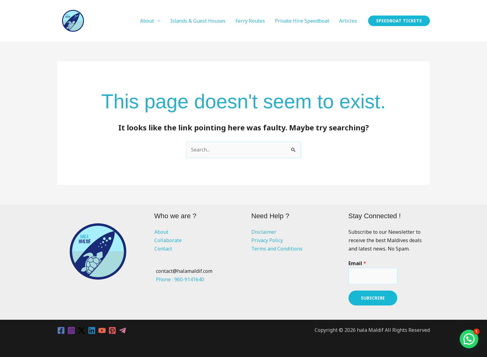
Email (357, 263)
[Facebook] (61, 330)
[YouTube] (102, 330)
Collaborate (168, 240)
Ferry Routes (250, 20)
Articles (348, 20)
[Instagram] (71, 330)
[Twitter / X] (81, 330)
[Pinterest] (112, 330)
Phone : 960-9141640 (180, 279)
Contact (163, 248)
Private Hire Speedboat (302, 20)
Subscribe (373, 298)
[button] (399, 21)
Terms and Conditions (277, 248)
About (147, 20)
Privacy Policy (267, 240)
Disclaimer (263, 231)
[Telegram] (122, 330)
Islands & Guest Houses (197, 20)
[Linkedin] (92, 330)
